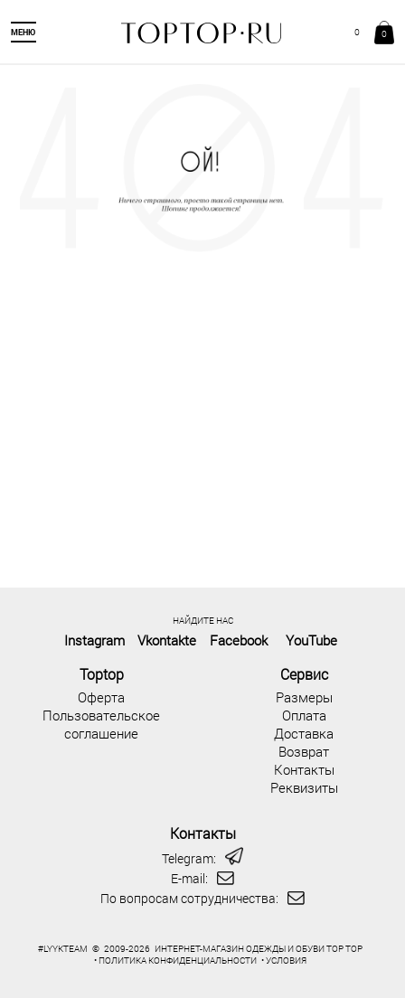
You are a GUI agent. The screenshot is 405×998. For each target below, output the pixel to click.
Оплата (304, 715)
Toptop (102, 673)
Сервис (304, 673)
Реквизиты (304, 787)
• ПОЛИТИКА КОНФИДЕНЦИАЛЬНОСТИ (175, 960)
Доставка (304, 733)
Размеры (304, 697)
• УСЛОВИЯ (283, 960)
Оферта (101, 697)
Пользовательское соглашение (101, 724)
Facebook (239, 640)
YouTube (311, 640)
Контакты (304, 769)
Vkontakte (166, 640)
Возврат (303, 751)
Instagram (94, 640)
